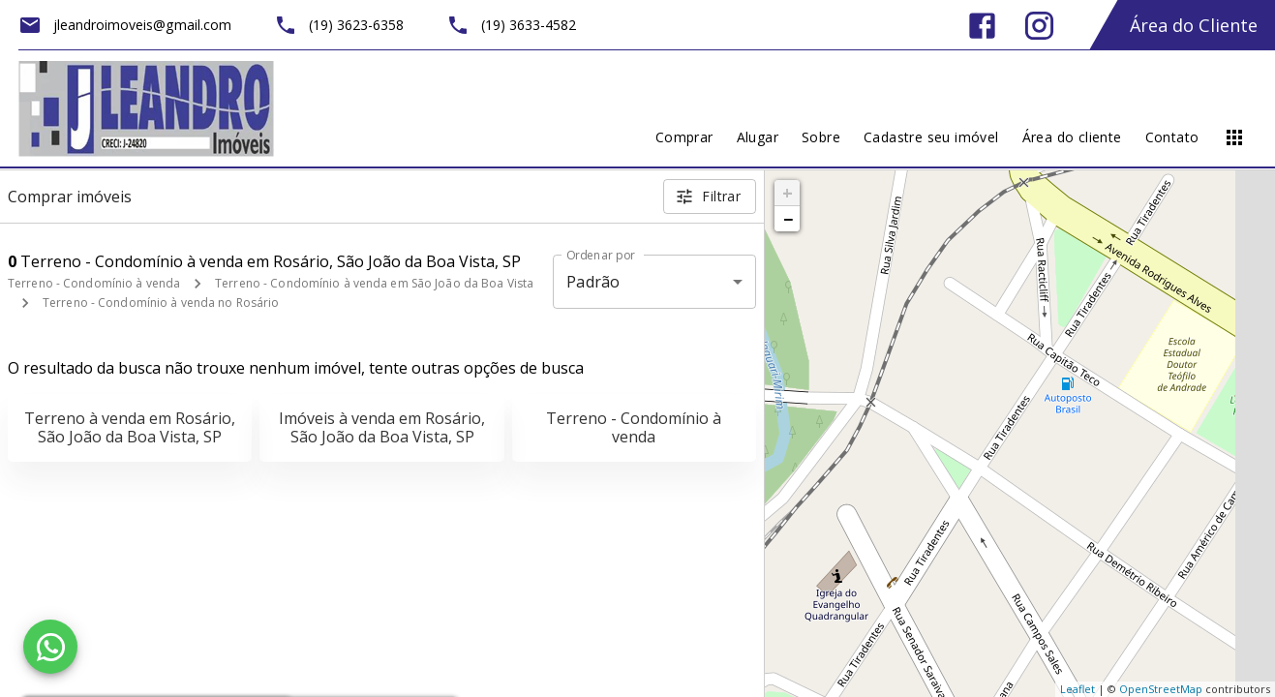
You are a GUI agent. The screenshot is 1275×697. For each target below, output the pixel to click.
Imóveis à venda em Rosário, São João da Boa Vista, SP (382, 427)
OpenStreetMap (1160, 689)
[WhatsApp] (50, 647)
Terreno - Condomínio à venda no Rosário (161, 302)
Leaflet (1077, 689)
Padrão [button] (593, 281)
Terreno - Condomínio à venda (94, 283)
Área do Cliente (1194, 25)
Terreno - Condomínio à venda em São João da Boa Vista (374, 283)
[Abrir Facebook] (982, 26)
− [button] (788, 218)
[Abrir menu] (1234, 137)
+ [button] (787, 192)
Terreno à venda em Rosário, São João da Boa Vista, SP (129, 427)
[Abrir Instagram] (1039, 26)
